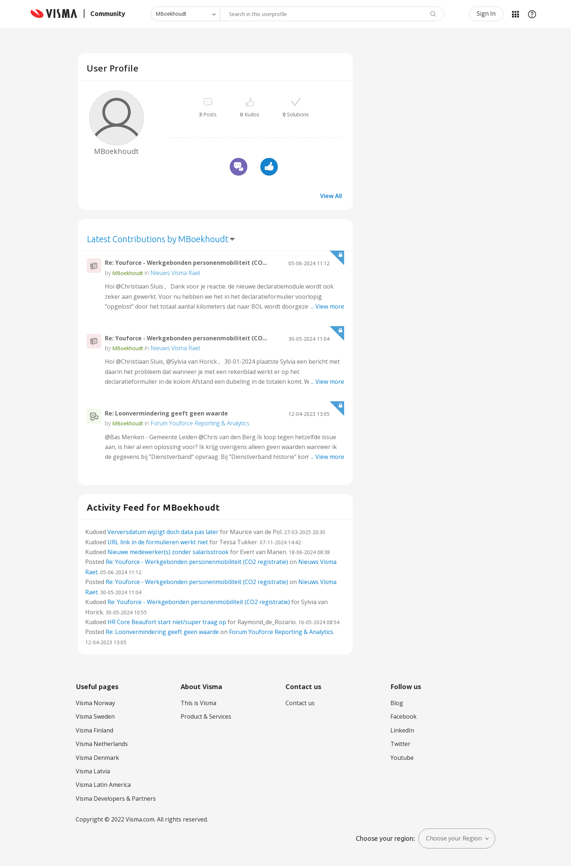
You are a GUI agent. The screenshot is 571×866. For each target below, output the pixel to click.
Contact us (300, 703)
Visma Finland (94, 730)
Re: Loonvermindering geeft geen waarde (166, 413)
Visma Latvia (93, 771)
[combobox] (332, 14)
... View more (327, 306)
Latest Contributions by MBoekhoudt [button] (157, 239)
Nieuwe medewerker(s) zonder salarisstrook (168, 552)
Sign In (486, 13)
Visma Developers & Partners (116, 799)
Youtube (402, 758)
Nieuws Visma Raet (175, 273)
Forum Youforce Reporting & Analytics (199, 423)
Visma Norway (95, 703)
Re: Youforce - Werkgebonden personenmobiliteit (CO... (186, 263)
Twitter (400, 744)
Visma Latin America (103, 785)
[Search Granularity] (185, 14)
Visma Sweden (95, 716)
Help (532, 13)
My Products (515, 13)
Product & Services (206, 716)
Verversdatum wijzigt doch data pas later (162, 532)
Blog (396, 703)
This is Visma (198, 703)
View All (331, 196)
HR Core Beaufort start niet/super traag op (166, 622)
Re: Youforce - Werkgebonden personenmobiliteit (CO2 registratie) (197, 562)
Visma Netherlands (102, 744)
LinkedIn (402, 730)
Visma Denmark (97, 758)
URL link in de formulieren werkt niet (157, 542)
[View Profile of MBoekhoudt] (127, 273)
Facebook (403, 716)
